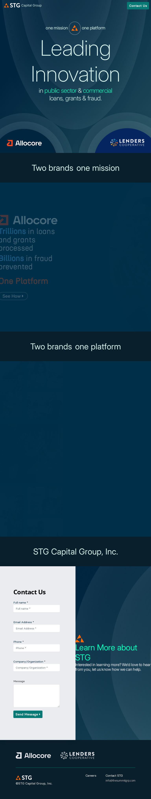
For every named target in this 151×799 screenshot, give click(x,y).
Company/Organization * (29, 661)
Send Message (28, 714)
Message (19, 681)
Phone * (18, 642)
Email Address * (23, 622)
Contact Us (138, 6)
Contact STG (114, 775)
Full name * (20, 602)
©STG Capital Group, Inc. (34, 783)
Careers (91, 775)
